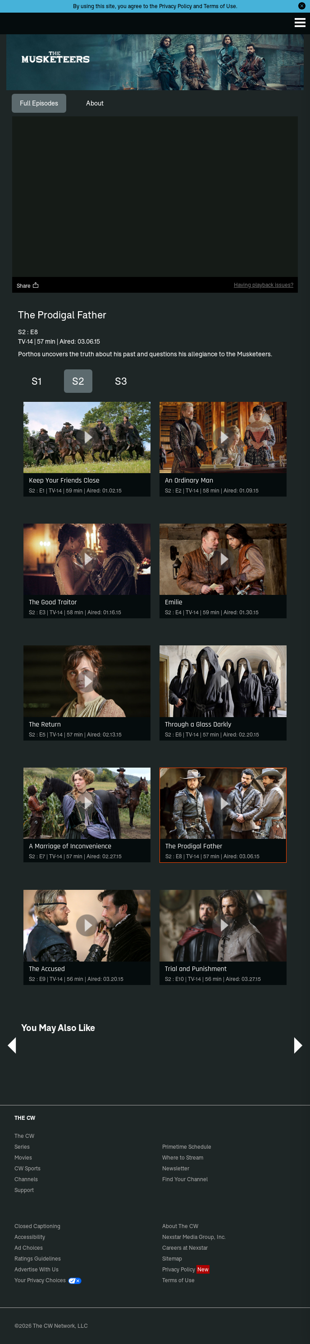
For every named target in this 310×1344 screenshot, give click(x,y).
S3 (121, 381)
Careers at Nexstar (185, 1247)
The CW (16, 21)
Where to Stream (182, 1157)
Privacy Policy (175, 6)
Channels (26, 1179)
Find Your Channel (185, 1179)
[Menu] (300, 22)
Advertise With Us (36, 1269)
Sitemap (172, 1258)
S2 (78, 381)
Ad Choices (28, 1247)
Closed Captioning (37, 1226)
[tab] (39, 103)
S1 (36, 381)
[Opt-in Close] (301, 5)
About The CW (180, 1226)
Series (22, 1146)
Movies (23, 1157)
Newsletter (175, 1168)
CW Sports (27, 1168)
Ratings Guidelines (37, 1258)
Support (24, 1190)
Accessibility (29, 1237)
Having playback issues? (263, 284)
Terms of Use (220, 6)
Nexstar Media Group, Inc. (194, 1237)
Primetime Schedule (186, 1146)
